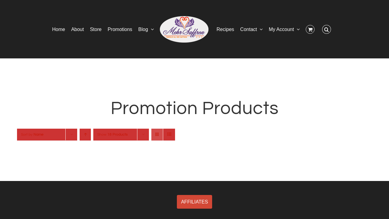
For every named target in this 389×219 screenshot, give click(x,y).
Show (112, 135)
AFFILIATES (194, 201)
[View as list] (169, 135)
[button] (347, 29)
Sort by (32, 135)
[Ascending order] (85, 134)
